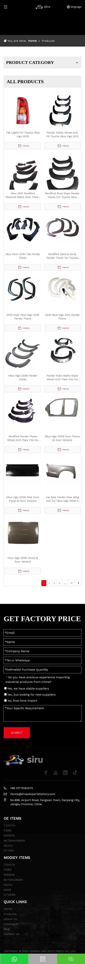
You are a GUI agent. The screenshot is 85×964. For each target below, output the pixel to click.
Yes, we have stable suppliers (26, 688)
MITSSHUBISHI (14, 840)
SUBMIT (16, 732)
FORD (7, 830)
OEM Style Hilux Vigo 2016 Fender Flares (22, 316)
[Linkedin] (65, 772)
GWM (7, 889)
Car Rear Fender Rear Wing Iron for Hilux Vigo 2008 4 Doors (62, 499)
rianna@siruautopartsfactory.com (32, 794)
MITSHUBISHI (13, 880)
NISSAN (9, 835)
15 (71, 583)
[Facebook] (45, 772)
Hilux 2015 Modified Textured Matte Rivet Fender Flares (22, 195)
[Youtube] (55, 772)
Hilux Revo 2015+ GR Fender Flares (22, 256)
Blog (7, 929)
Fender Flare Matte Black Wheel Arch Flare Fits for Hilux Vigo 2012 (62, 377)
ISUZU (8, 845)
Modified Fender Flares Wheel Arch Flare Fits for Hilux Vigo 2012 (22, 438)
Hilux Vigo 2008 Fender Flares (22, 377)
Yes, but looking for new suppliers (30, 694)
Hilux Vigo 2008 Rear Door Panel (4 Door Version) (22, 499)
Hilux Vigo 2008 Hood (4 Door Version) (23, 559)
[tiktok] (75, 772)
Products (10, 914)
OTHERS (9, 894)
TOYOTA (9, 825)
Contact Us (11, 934)
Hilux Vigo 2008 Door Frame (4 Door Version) (62, 438)
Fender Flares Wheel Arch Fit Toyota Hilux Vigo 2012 (62, 134)
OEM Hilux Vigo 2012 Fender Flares (62, 316)
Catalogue (11, 924)
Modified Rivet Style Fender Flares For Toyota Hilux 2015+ (62, 195)
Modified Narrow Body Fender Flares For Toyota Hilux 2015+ (62, 256)
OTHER (9, 850)
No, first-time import (20, 700)
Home (8, 909)
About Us (10, 919)
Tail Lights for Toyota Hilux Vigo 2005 (23, 134)
